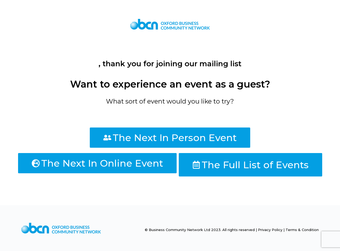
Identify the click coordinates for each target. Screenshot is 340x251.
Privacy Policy (270, 230)
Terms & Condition (302, 230)
